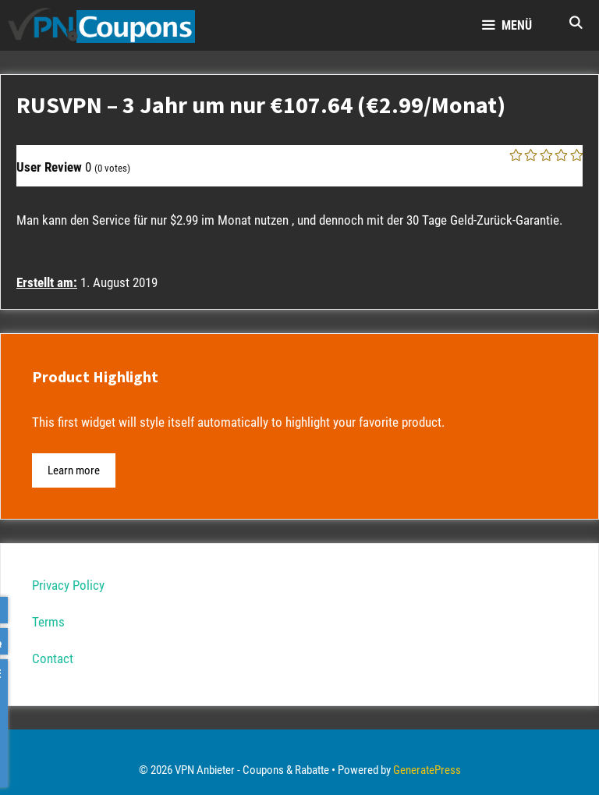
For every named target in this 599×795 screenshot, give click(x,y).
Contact (52, 658)
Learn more (74, 470)
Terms (48, 622)
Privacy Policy (68, 585)
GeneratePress (427, 770)
